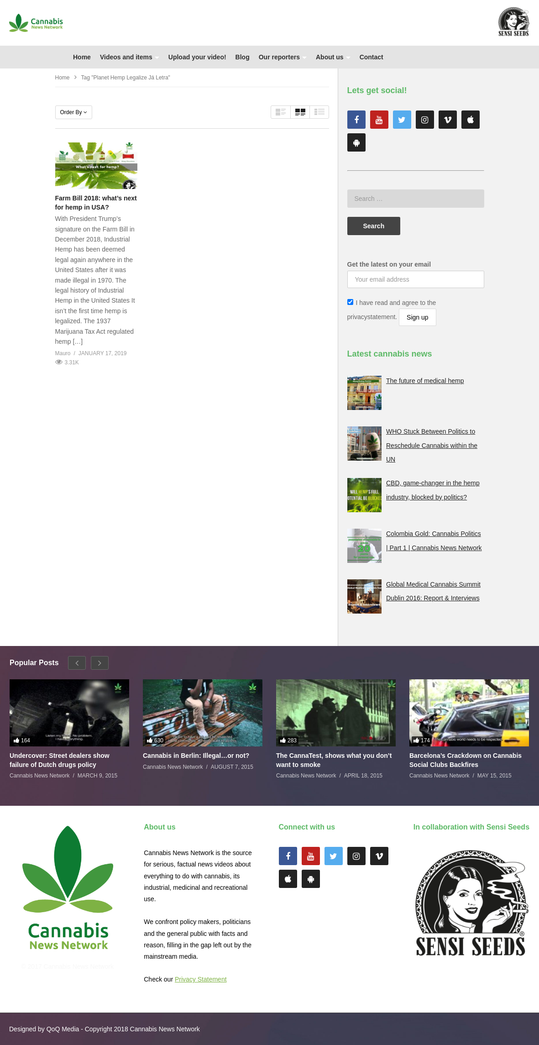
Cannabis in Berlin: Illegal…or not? (196, 755)
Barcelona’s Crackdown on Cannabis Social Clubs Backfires (465, 760)
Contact (371, 57)
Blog (242, 57)
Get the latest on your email (389, 264)
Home (82, 57)
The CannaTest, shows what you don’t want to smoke (334, 760)
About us (333, 57)
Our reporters (283, 57)
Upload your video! (197, 57)
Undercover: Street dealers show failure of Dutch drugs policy (60, 760)
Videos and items (129, 57)
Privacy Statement (201, 979)
